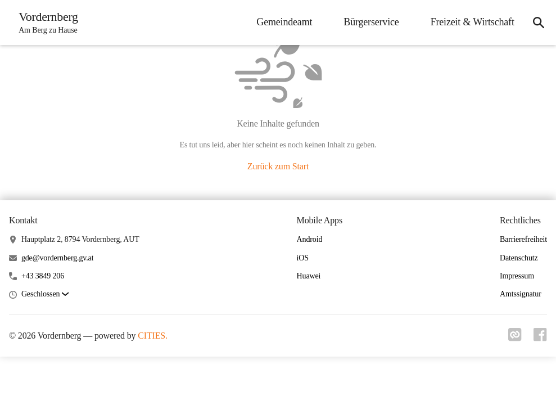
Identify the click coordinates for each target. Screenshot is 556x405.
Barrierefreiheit (523, 239)
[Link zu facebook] (540, 338)
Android (310, 239)
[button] (45, 294)
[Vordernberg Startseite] (46, 22)
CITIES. (153, 335)
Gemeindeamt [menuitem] (281, 22)
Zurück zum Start (278, 166)
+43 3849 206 (42, 276)
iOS (303, 258)
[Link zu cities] (513, 338)
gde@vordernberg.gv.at (57, 258)
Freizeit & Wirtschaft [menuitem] (469, 22)
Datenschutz (519, 258)
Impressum (517, 276)
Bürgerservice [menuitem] (368, 22)
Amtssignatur (520, 294)
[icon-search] (537, 22)
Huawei (309, 276)
